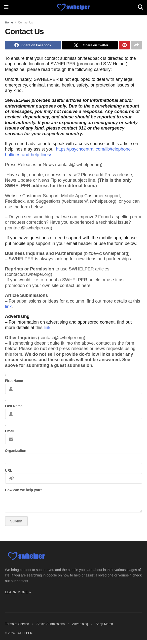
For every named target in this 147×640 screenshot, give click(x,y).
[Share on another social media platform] (136, 45)
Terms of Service (17, 625)
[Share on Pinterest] (124, 45)
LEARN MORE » (18, 593)
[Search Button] (140, 7)
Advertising (80, 625)
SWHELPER (23, 634)
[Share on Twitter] (90, 45)
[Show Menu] (6, 7)
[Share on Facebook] (33, 45)
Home (9, 22)
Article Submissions (51, 625)
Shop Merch (104, 625)
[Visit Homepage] (73, 7)
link (8, 307)
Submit (16, 522)
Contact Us (25, 22)
